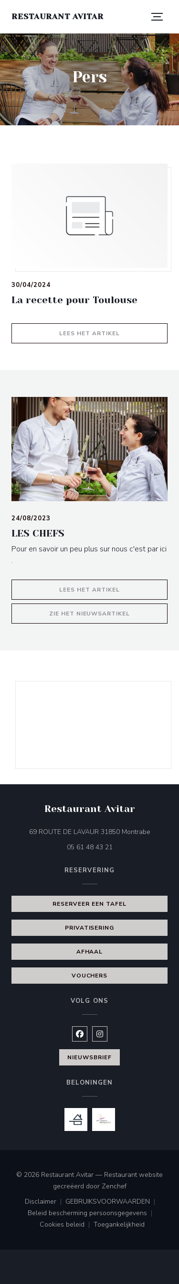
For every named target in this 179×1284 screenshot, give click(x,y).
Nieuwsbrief (89, 1057)
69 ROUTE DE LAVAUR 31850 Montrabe (98, 831)
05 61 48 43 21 (90, 847)
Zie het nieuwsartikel (108, 612)
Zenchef (114, 1186)
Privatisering (89, 928)
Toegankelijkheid (119, 1225)
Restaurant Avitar (57, 16)
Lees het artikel (113, 332)
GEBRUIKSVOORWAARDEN (112, 1202)
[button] (157, 16)
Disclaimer (45, 1202)
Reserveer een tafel (89, 904)
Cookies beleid (67, 1225)
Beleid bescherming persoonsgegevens (92, 1213)
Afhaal (89, 951)
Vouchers (90, 975)
